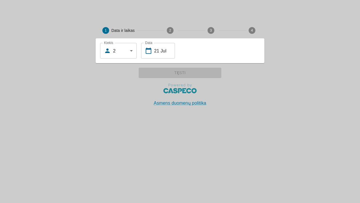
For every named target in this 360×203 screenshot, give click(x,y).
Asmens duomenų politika (180, 103)
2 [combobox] (114, 51)
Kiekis (108, 43)
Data (148, 43)
